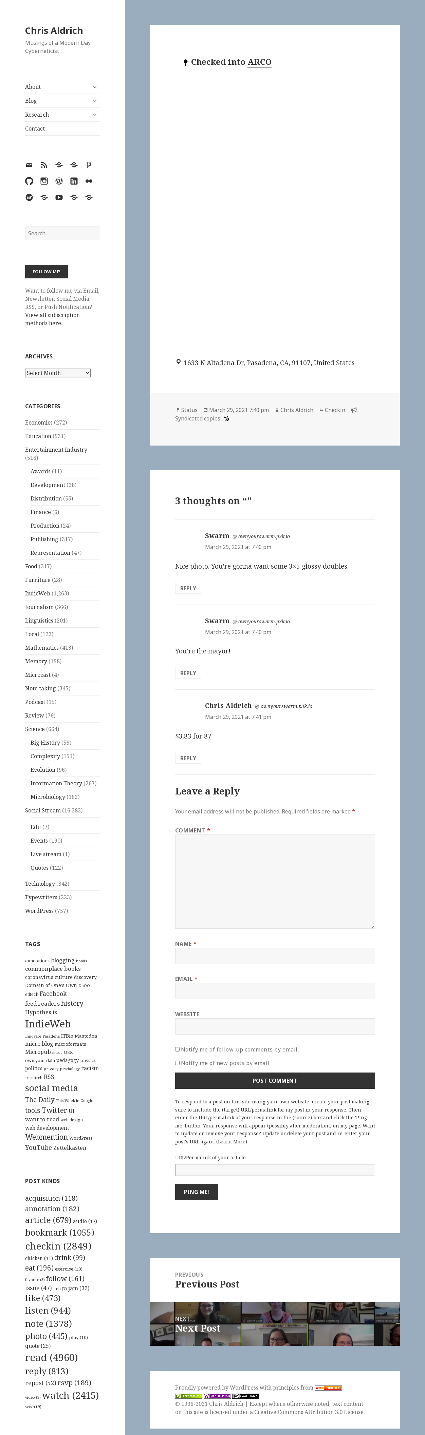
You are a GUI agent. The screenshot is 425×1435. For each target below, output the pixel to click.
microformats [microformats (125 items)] (70, 1044)
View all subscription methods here (52, 319)
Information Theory (56, 783)
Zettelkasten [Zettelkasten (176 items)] (70, 1148)
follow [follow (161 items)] (65, 1278)
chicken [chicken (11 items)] (39, 1258)
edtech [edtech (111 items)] (31, 994)
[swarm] (225, 418)
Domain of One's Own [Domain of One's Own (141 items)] (51, 985)
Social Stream (43, 810)
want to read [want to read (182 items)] (42, 1119)
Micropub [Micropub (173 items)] (38, 1052)
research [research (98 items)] (33, 1077)
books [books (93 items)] (81, 960)
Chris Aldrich (54, 30)
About (33, 87)
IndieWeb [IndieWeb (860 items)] (48, 1023)
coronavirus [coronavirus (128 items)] (39, 977)
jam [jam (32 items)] (78, 1288)
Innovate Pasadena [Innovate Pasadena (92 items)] (42, 1036)
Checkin (335, 410)
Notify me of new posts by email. (226, 1063)
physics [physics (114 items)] (88, 1060)
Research (37, 114)
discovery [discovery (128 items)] (85, 977)
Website (187, 1014)
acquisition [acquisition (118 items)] (51, 1198)
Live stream (46, 854)
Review (34, 715)
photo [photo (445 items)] (46, 1336)
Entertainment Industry (56, 449)
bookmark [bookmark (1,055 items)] (59, 1232)
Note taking (40, 688)
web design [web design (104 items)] (71, 1120)
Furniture (38, 580)
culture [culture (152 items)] (64, 977)
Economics (39, 422)
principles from (307, 1387)
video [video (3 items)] (33, 1397)
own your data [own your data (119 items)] (40, 1060)
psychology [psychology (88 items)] (70, 1068)
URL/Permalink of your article (210, 1157)
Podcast (35, 702)
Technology (40, 883)
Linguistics (39, 620)
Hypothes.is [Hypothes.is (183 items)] (41, 1012)
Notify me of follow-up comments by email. (240, 1049)
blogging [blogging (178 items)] (63, 960)
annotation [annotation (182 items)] (52, 1208)
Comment (192, 830)
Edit (36, 827)
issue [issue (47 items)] (38, 1288)
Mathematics (42, 647)
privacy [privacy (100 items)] (51, 1068)
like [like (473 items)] (43, 1298)
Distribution (46, 498)
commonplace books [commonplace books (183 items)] (53, 968)
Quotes (40, 867)
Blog (31, 100)
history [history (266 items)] (72, 1003)
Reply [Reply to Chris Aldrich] (188, 758)
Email (186, 979)
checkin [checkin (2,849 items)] (58, 1245)
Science (35, 729)
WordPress (39, 911)
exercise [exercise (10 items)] (68, 1269)
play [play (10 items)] (78, 1337)
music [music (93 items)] (57, 1052)
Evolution (43, 769)
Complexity (45, 756)
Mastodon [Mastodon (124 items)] (86, 1036)
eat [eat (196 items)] (39, 1268)
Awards (41, 471)
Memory (36, 661)
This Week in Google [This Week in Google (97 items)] (74, 1100)
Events (39, 840)
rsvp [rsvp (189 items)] (74, 1382)
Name (186, 943)
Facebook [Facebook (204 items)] (53, 993)
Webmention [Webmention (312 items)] (46, 1137)
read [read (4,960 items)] (51, 1357)
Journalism (39, 607)
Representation (50, 552)
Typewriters (41, 897)
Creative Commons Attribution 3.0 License (309, 1412)
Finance (41, 512)
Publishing (44, 539)
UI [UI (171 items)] (72, 1111)
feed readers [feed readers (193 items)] (42, 1003)
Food (31, 566)
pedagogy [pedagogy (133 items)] (67, 1060)
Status (189, 410)
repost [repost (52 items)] (40, 1383)
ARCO (259, 61)
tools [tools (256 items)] (32, 1110)
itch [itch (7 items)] (60, 1289)
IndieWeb (37, 593)
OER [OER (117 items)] (68, 1052)
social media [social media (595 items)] (51, 1088)
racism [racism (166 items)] (90, 1068)
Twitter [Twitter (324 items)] (54, 1110)
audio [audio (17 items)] (85, 1221)
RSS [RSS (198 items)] (49, 1077)
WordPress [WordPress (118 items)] (80, 1138)
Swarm (217, 535)
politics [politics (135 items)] (33, 1068)
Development (48, 485)
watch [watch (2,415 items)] (70, 1395)
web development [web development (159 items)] (47, 1128)
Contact (35, 128)
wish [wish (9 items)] (33, 1406)
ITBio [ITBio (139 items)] (67, 1036)
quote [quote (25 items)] (38, 1346)
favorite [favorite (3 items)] (35, 1279)
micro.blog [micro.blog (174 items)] (39, 1043)
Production (45, 525)
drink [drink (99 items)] (69, 1257)
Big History (45, 742)
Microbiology (48, 797)
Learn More (231, 1141)
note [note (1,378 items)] (48, 1323)
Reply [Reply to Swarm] (188, 588)
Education (38, 436)
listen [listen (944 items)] (48, 1310)
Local (32, 634)
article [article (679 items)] (48, 1219)
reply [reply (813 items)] (47, 1371)
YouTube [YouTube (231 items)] (38, 1147)
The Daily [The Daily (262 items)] (40, 1099)
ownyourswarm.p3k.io (264, 536)
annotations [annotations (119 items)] (37, 961)
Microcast (38, 675)
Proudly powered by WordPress (217, 1387)
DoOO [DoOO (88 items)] (84, 985)
